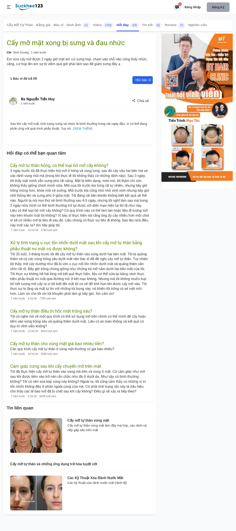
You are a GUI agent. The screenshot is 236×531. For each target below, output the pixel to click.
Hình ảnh (78, 25)
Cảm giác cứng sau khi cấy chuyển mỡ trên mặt (55, 366)
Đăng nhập (193, 7)
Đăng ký (218, 7)
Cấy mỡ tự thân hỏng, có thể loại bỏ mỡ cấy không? (59, 165)
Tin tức (152, 25)
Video (103, 25)
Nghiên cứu (197, 25)
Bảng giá (43, 25)
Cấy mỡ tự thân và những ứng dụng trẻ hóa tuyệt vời (53, 464)
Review (175, 25)
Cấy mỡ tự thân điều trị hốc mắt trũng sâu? (51, 311)
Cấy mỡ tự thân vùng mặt (88, 420)
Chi (9, 52)
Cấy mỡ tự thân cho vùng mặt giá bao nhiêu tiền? (57, 343)
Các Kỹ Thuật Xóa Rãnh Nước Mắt (95, 478)
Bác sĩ (58, 25)
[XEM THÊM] (82, 128)
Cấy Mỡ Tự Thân (20, 25)
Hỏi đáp (128, 25)
